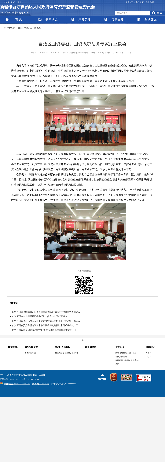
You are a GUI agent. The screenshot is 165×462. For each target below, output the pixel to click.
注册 (152, 2)
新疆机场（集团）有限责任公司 (126, 362)
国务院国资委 (30, 353)
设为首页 (130, 2)
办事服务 (118, 19)
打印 (129, 53)
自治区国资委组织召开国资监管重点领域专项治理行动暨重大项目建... (46, 312)
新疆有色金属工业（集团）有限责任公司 (126, 355)
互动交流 (151, 19)
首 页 (18, 19)
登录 (148, 2)
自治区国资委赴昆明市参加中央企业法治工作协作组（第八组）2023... (46, 321)
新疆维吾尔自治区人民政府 (66, 353)
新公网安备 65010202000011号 (16, 384)
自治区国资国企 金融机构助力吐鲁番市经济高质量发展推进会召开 (44, 330)
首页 (20, 28)
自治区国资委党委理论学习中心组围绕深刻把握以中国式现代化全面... (46, 325)
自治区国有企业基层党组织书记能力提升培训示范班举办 (39, 316)
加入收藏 (140, 2)
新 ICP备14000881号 (40, 384)
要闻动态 (52, 19)
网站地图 (102, 379)
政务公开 (85, 19)
